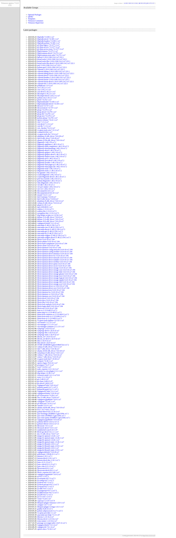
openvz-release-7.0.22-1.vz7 (47, 120)
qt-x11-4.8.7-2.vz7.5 (44, 497)
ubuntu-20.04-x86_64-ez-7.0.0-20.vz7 (51, 351)
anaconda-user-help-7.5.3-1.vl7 (48, 515)
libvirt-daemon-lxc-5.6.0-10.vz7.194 (50, 292)
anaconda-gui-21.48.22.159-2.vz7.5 (50, 231)
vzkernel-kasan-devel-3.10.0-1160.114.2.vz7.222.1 (55, 81)
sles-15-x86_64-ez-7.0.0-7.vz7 (48, 434)
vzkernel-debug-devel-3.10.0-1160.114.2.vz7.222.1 (55, 73)
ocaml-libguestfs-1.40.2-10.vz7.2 (49, 175)
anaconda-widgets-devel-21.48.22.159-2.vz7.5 (54, 237)
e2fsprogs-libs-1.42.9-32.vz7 (47, 333)
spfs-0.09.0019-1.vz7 (45, 207)
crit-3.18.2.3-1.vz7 (44, 88)
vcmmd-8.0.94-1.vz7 (44, 132)
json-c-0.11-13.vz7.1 (44, 462)
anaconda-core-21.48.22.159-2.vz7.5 (50, 227)
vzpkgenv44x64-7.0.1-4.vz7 (47, 525)
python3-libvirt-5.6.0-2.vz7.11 (48, 424)
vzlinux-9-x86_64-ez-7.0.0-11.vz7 (49, 347)
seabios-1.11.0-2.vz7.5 (45, 209)
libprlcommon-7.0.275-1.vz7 (47, 51)
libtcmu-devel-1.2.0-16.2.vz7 (47, 519)
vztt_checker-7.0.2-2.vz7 (46, 128)
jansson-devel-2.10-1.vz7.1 (47, 458)
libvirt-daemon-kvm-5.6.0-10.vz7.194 (51, 290)
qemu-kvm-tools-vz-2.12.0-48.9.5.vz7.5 (51, 316)
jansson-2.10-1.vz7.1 (44, 456)
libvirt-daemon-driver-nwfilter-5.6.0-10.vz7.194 (54, 262)
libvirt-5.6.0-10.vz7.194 (45, 239)
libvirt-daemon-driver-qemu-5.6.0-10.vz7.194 (53, 264)
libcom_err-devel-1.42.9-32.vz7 (48, 339)
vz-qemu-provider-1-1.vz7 (46, 513)
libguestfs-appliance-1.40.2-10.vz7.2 (50, 144)
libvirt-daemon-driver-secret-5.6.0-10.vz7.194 (53, 266)
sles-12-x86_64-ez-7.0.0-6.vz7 (48, 397)
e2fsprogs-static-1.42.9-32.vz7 (48, 335)
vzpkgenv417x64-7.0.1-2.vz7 (47, 391)
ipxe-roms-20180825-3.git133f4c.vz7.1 (51, 416)
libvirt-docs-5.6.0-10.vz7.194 (47, 300)
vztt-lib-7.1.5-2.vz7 (44, 126)
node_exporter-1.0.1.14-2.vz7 (48, 369)
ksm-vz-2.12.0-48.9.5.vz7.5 (47, 310)
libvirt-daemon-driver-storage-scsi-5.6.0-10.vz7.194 (56, 284)
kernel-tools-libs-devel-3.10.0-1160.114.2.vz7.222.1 (56, 63)
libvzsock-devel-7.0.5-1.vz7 (47, 428)
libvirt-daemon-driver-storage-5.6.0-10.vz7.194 (54, 268)
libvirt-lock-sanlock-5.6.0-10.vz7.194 (50, 304)
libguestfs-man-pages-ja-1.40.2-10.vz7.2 (51, 164)
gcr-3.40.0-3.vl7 (43, 379)
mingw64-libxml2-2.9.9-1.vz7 (48, 448)
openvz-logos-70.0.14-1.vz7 (47, 363)
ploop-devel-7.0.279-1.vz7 (46, 112)
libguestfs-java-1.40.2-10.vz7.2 (48, 158)
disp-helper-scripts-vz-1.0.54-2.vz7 (50, 215)
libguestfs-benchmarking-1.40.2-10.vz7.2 (52, 148)
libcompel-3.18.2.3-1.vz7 (46, 94)
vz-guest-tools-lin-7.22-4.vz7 (47, 134)
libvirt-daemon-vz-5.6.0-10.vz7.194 (50, 294)
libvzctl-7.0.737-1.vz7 (45, 106)
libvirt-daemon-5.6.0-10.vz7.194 (49, 248)
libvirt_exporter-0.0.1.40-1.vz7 (48, 472)
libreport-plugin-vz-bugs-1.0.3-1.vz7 (50, 507)
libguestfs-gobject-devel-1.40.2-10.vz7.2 (52, 154)
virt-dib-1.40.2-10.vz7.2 (46, 185)
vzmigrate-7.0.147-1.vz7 (46, 401)
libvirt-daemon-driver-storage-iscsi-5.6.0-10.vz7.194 (56, 276)
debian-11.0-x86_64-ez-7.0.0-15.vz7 (50, 219)
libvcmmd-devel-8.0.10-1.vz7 (48, 193)
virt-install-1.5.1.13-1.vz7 (46, 322)
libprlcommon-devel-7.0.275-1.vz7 (49, 53)
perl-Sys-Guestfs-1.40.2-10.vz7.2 (49, 179)
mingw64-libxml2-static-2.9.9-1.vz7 (50, 450)
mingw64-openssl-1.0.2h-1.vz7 (48, 440)
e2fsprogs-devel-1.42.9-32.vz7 (48, 331)
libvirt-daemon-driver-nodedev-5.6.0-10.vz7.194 (54, 260)
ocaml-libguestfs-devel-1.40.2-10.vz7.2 (51, 177)
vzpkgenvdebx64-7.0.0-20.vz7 (48, 452)
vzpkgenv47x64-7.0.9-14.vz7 (47, 385)
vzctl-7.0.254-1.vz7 (44, 367)
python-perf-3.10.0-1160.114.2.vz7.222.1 (52, 67)
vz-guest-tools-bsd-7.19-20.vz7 (48, 359)
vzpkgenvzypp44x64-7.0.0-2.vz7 (49, 474)
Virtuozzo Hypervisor (36, 23)
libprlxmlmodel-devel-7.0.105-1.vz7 (50, 104)
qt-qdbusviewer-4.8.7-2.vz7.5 (48, 493)
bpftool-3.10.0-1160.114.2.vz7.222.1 (50, 57)
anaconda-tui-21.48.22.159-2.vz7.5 (49, 233)
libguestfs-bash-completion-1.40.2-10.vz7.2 (53, 146)
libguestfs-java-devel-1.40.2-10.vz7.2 (50, 160)
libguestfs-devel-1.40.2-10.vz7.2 (49, 150)
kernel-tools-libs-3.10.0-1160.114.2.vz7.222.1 (53, 61)
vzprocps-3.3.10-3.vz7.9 (46, 501)
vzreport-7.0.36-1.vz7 (45, 361)
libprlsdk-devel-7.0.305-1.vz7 (48, 39)
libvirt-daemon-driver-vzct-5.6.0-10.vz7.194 (53, 288)
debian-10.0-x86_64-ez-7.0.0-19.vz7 (50, 221)
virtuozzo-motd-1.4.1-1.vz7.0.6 (48, 375)
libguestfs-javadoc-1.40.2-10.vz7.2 (49, 162)
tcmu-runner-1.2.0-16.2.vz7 (47, 521)
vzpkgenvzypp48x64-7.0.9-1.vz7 (49, 399)
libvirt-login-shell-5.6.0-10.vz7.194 (50, 306)
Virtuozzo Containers (35, 21)
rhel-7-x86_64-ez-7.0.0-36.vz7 (48, 349)
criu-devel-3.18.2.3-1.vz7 (46, 92)
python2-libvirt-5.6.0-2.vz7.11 (48, 422)
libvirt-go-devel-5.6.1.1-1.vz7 (48, 432)
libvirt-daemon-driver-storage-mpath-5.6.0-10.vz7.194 (57, 280)
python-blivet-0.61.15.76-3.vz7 (48, 412)
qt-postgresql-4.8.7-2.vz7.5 (47, 491)
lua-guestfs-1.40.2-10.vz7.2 (47, 173)
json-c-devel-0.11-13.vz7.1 (47, 464)
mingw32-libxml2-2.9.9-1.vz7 (48, 444)
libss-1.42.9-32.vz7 (44, 341)
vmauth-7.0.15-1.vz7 (44, 405)
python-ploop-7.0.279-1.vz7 (47, 118)
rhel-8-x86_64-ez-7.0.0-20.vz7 (48, 138)
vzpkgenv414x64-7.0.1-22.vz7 (48, 223)
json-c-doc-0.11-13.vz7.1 (46, 466)
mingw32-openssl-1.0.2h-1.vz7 (48, 436)
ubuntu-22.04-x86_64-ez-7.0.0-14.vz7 (51, 140)
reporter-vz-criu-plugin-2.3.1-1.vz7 (50, 371)
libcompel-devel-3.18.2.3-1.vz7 (48, 96)
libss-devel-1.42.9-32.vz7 (46, 343)
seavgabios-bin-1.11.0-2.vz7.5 (48, 213)
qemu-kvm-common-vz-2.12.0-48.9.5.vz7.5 (53, 314)
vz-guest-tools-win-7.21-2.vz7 (48, 130)
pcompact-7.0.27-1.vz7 (45, 365)
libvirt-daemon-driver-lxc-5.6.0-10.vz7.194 (52, 256)
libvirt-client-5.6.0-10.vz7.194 (48, 245)
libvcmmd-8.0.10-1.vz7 (45, 191)
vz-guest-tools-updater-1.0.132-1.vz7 (50, 320)
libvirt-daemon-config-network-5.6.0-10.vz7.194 (54, 250)
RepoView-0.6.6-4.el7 (148, 535)
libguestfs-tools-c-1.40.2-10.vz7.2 (49, 171)
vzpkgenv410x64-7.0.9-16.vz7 (48, 393)
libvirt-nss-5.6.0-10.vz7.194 (47, 308)
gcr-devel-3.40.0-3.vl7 (45, 383)
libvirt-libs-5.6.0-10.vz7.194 (47, 302)
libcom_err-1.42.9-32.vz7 (46, 337)
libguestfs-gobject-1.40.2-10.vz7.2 (49, 152)
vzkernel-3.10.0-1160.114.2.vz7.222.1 (51, 69)
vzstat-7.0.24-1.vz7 (44, 499)
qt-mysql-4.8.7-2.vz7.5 (45, 486)
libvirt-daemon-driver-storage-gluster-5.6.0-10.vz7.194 (57, 274)
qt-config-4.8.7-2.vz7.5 (45, 480)
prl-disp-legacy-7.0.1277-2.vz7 (48, 45)
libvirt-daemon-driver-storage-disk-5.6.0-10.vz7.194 (56, 272)
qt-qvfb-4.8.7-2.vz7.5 (45, 495)
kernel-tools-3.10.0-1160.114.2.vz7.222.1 (52, 59)
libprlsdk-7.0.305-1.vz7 (45, 37)
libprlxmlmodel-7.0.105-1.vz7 (48, 102)
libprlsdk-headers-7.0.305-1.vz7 (48, 41)
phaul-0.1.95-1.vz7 (44, 205)
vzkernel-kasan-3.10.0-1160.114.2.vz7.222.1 (53, 79)
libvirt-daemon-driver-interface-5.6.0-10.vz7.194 (54, 254)
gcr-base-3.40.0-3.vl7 (45, 381)
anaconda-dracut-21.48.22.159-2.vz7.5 (51, 229)
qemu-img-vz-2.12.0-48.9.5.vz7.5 (49, 312)
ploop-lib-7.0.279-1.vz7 (45, 114)
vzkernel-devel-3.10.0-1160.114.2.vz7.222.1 (53, 75)
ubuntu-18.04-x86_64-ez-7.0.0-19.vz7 (51, 408)
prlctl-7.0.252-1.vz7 (44, 100)
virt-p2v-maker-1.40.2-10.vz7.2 (48, 187)
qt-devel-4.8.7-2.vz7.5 (45, 482)
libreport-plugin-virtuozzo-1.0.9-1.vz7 (51, 503)
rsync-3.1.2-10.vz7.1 (44, 377)
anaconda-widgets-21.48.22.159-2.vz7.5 (51, 235)
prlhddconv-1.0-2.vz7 (45, 86)
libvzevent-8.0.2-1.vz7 (45, 468)
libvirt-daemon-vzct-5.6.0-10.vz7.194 (50, 296)
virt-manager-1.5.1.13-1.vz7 (47, 324)
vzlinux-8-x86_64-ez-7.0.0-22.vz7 (49, 203)
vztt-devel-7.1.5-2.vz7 (45, 124)
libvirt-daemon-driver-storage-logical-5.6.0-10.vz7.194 (57, 278)
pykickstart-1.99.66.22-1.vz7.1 (48, 454)
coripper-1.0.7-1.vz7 (44, 505)
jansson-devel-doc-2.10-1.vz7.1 (48, 460)
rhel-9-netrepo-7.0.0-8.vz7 (46, 197)
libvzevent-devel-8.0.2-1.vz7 (47, 470)
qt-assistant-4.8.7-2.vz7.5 (46, 478)
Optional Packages (34, 15)
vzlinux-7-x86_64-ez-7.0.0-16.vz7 (49, 355)
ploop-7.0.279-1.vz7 (44, 110)
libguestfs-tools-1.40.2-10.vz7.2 (48, 169)
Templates (31, 19)
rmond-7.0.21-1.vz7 (44, 195)
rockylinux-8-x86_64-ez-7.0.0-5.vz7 (50, 353)
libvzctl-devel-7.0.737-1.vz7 (47, 108)
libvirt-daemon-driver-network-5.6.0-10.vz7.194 (54, 258)
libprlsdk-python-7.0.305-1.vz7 (48, 43)
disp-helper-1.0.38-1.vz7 (46, 373)
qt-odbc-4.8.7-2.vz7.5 (45, 489)
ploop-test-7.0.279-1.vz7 (46, 116)
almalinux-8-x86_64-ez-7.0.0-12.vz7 (50, 201)
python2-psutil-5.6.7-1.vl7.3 (47, 387)
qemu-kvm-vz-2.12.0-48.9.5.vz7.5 (49, 318)
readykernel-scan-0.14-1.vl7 (47, 430)
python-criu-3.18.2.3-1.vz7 (47, 98)
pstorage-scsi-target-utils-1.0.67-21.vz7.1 (52, 523)
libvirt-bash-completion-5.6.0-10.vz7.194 (52, 243)
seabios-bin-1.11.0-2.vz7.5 (46, 211)
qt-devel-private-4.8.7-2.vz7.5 (48, 484)
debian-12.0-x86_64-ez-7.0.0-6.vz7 (50, 217)
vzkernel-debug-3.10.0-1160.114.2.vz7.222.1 (53, 71)
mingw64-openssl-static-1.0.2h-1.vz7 (50, 442)
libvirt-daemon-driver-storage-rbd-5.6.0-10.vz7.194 (55, 282)
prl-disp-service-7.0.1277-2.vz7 (48, 47)
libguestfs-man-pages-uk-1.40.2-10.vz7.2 (52, 167)
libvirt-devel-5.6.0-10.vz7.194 (48, 298)
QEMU (30, 17)
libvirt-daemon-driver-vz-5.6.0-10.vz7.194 (52, 286)
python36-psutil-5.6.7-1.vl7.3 (47, 389)
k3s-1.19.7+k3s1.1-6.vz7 (46, 410)
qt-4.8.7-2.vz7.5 (43, 476)
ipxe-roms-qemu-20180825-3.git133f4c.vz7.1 (53, 418)
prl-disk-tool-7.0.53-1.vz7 (46, 403)
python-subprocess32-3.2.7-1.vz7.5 (50, 511)
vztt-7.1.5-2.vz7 (43, 122)
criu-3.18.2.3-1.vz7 (44, 90)
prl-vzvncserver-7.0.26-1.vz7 (47, 395)
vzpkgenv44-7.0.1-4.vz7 (46, 527)
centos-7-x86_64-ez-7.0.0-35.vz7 (49, 357)
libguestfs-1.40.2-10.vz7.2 (46, 142)
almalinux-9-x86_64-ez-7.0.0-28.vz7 (50, 136)
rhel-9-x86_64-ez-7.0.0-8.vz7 (47, 199)
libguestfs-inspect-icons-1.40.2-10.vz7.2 (51, 156)
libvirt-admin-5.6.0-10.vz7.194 (48, 241)
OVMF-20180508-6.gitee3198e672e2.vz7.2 (53, 345)
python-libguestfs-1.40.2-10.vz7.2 (49, 181)
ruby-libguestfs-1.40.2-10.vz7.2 (48, 183)
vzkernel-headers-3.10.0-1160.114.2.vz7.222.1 (54, 77)
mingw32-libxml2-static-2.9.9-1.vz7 (50, 446)
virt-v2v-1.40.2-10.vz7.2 (46, 189)
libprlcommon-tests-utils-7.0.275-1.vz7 (51, 55)
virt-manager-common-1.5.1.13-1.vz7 (50, 327)
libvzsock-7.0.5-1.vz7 (45, 426)
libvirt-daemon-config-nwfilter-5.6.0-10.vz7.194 (54, 252)
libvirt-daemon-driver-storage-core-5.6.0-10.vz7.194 (56, 270)
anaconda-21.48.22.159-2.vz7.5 (48, 225)
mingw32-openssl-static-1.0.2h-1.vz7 (50, 438)
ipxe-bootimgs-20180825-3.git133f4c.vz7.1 (53, 414)
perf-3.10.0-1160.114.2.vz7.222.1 (49, 65)
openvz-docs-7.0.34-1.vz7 (46, 529)
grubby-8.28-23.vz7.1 (45, 509)
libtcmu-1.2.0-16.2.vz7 (45, 517)
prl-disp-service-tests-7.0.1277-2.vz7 (50, 49)
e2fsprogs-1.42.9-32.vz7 (46, 329)
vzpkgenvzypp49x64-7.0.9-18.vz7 (49, 420)
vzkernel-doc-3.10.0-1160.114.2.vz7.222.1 (52, 83)
